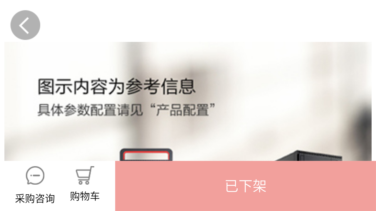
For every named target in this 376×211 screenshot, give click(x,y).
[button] (245, 186)
